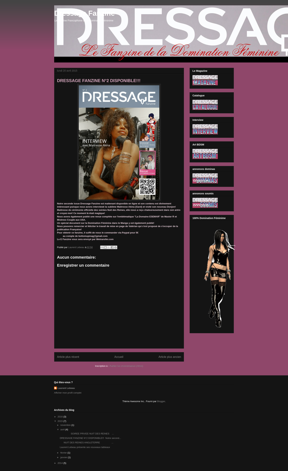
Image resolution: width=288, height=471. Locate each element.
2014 (60, 463)
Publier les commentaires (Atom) (126, 366)
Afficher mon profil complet (67, 392)
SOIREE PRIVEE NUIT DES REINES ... (87, 433)
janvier (64, 457)
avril (62, 429)
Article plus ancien (169, 356)
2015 (60, 421)
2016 (60, 416)
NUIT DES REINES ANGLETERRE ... (86, 442)
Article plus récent (68, 356)
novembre (65, 425)
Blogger (161, 401)
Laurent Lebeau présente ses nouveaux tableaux (85, 447)
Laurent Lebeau (66, 388)
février (64, 452)
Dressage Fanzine (84, 13)
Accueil (118, 356)
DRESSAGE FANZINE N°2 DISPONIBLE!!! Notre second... (90, 438)
